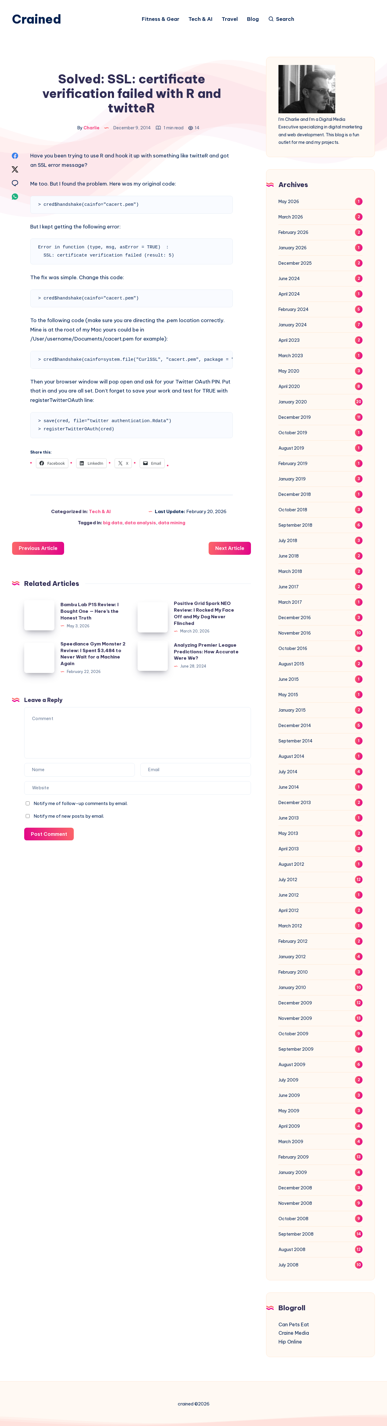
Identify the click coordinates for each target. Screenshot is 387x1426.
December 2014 (294, 725)
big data (112, 522)
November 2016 (294, 633)
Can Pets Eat (293, 1324)
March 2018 (290, 571)
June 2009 (289, 1095)
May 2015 (288, 694)
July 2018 (287, 540)
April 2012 (288, 910)
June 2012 (288, 895)
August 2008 (291, 1249)
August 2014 (291, 756)
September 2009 (296, 1049)
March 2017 (290, 602)
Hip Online (290, 1342)
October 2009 (293, 1033)
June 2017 (288, 587)
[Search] (281, 19)
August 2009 (291, 1064)
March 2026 (290, 217)
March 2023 (290, 355)
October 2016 (292, 648)
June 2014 (288, 787)
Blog (253, 19)
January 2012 (292, 956)
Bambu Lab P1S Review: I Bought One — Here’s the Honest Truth (89, 611)
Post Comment (49, 834)
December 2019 (294, 417)
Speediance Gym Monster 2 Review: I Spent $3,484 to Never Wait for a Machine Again (93, 653)
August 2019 (291, 448)
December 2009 (295, 1003)
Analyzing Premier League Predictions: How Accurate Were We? (206, 651)
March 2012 (290, 926)
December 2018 (294, 494)
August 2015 (291, 664)
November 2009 (295, 1018)
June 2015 (288, 679)
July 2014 (288, 771)
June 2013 (288, 818)
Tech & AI (200, 19)
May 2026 (288, 201)
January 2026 (292, 248)
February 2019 (292, 463)
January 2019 (292, 479)
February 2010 (293, 972)
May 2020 (288, 371)
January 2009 (292, 1172)
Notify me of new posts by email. (69, 816)
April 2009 (289, 1126)
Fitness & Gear (160, 19)
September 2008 (296, 1234)
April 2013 (288, 849)
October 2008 (293, 1218)
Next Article (229, 548)
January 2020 (292, 402)
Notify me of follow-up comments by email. (81, 803)
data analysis (140, 522)
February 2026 (293, 232)
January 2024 (292, 325)
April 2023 (289, 340)
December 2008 (295, 1188)
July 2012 (287, 879)
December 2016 (294, 617)
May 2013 (288, 833)
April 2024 (289, 294)
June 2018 (288, 556)
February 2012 (292, 941)
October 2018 (292, 510)
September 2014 (295, 741)
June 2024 (289, 278)
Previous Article (38, 548)
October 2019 (292, 432)
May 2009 (288, 1111)
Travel (230, 19)
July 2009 (288, 1080)
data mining (171, 522)
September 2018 (295, 525)
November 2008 (295, 1203)
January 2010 (292, 987)
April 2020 (289, 386)
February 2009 (293, 1157)
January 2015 (292, 710)
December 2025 (295, 263)
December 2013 (294, 802)
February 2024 (293, 309)
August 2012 (291, 864)
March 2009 (290, 1141)
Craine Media (293, 1333)
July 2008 (288, 1265)
